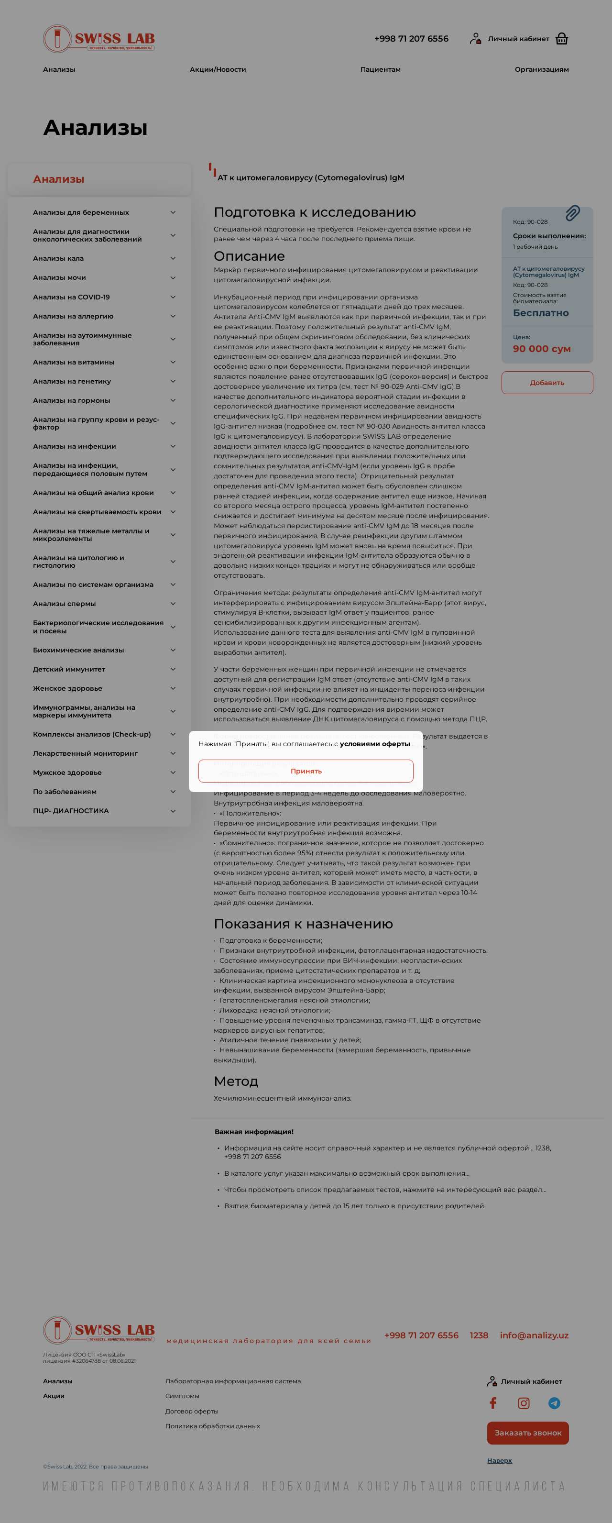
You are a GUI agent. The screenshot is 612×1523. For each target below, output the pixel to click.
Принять (306, 771)
